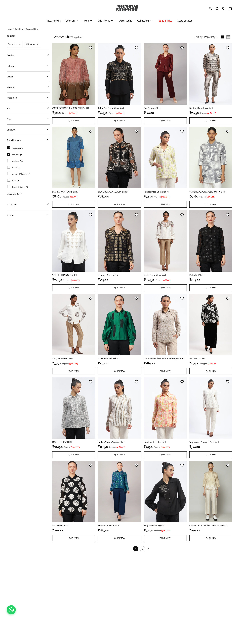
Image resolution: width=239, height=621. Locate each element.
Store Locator (184, 20)
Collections (143, 20)
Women (70, 20)
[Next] (148, 549)
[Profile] (217, 8)
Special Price (165, 20)
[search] (210, 8)
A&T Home (104, 20)
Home (9, 29)
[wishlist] (224, 8)
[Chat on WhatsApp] (11, 609)
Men (86, 20)
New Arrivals (54, 20)
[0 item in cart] (230, 8)
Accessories (125, 20)
